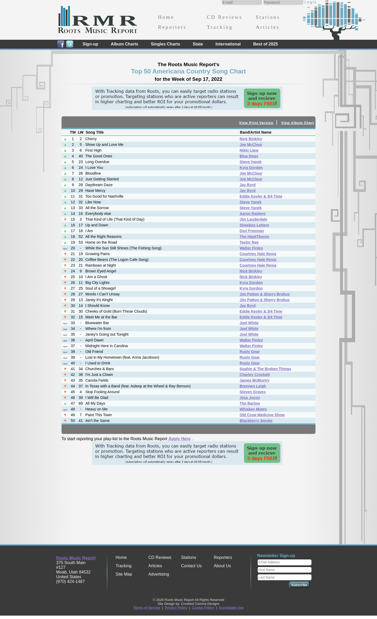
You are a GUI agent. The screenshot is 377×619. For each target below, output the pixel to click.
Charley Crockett (255, 374)
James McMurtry (254, 380)
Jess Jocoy (250, 398)
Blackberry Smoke (256, 421)
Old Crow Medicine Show (262, 415)
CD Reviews (224, 17)
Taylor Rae (249, 242)
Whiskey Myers (253, 409)
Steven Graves (253, 392)
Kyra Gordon (251, 167)
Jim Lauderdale (253, 219)
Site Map (123, 574)
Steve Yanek (251, 162)
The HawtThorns (254, 236)
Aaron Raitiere (252, 213)
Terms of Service (147, 608)
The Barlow (250, 403)
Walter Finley (251, 248)
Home (166, 17)
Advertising (158, 574)
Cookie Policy (203, 608)
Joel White (249, 323)
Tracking (220, 27)
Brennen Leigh (253, 386)
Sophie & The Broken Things (265, 369)
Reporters (172, 27)
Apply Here (179, 439)
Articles (268, 27)
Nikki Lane (249, 150)
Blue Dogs (249, 156)
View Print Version (256, 123)
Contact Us (191, 566)
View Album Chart (297, 123)
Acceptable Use (231, 608)
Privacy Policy (176, 608)
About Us (222, 566)
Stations (268, 17)
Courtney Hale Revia (258, 254)
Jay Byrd (248, 185)
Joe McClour (251, 144)
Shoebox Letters (254, 225)
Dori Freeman (252, 231)
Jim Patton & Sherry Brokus (265, 294)
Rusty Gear (250, 351)
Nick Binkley (251, 139)
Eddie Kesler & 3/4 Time (261, 196)
